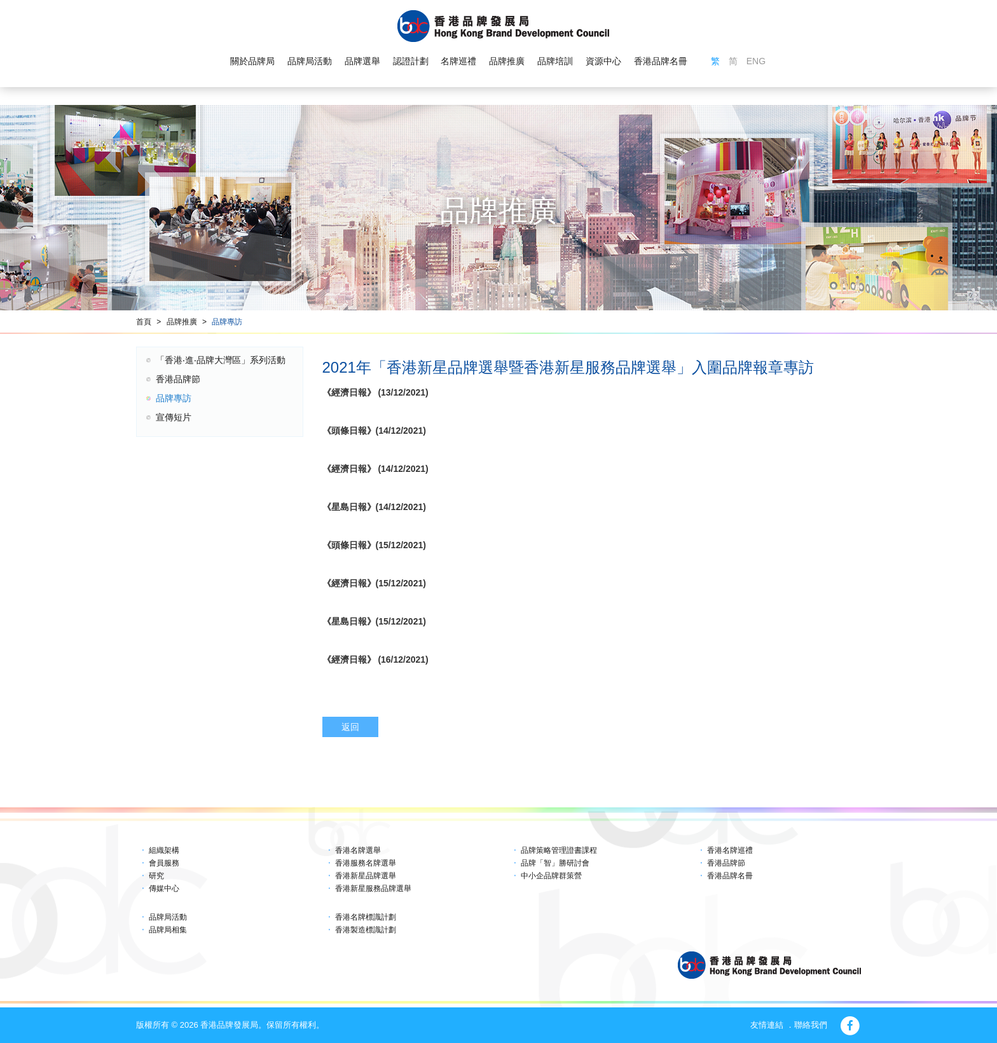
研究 (156, 875)
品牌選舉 (362, 61)
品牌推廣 (507, 61)
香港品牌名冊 (660, 61)
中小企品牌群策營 (551, 875)
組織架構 (164, 850)
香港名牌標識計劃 (365, 917)
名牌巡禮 (458, 61)
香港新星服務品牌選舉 (373, 888)
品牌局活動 (309, 61)
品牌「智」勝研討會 (555, 863)
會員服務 (164, 863)
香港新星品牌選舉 (365, 875)
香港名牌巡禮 (730, 850)
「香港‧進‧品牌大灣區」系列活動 (220, 360)
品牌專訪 (227, 321)
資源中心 (603, 61)
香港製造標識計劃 (365, 929)
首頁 (143, 321)
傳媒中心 (164, 888)
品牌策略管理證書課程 (559, 850)
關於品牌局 (252, 61)
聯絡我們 (810, 1025)
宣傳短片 (173, 417)
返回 (350, 727)
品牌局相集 (168, 929)
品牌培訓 (555, 61)
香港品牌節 (178, 379)
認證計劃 (411, 61)
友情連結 (766, 1025)
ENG (756, 61)
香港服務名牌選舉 (365, 863)
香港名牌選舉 (358, 850)
